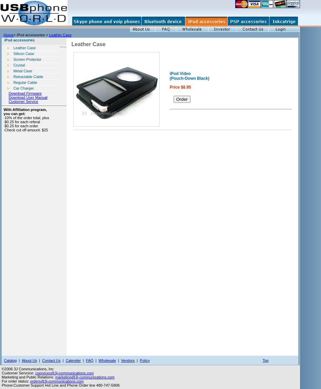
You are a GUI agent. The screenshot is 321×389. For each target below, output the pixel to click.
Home (8, 35)
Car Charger (23, 88)
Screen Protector (27, 59)
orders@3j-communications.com (57, 381)
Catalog (10, 360)
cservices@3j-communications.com (64, 373)
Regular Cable (25, 82)
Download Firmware (25, 93)
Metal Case (22, 71)
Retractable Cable (28, 77)
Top (266, 360)
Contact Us (51, 360)
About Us (29, 360)
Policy (145, 360)
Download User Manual (27, 97)
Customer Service (23, 101)
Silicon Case (23, 54)
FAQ (90, 360)
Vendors (128, 360)
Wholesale (107, 360)
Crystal (19, 65)
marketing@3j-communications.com (85, 377)
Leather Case (60, 35)
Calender (73, 360)
